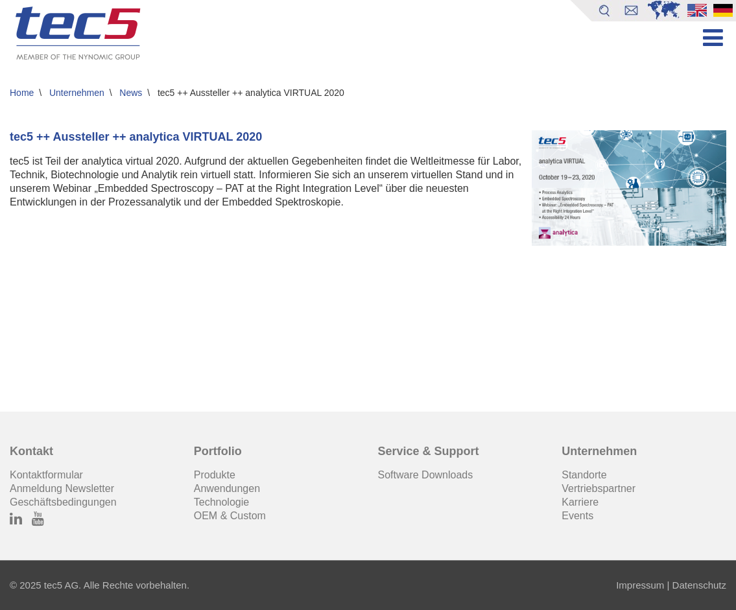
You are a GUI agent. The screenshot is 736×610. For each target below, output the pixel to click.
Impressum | (642, 585)
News (130, 93)
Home (22, 93)
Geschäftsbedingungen (63, 502)
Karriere (580, 502)
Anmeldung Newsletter (62, 488)
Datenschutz (697, 585)
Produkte (214, 474)
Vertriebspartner (598, 488)
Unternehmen (76, 93)
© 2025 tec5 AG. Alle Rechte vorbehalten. (99, 585)
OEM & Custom (230, 515)
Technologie (221, 502)
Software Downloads (425, 474)
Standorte (584, 474)
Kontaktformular (46, 474)
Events (577, 515)
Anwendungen (227, 488)
